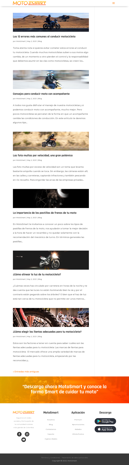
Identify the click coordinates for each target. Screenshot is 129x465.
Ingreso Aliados (51, 439)
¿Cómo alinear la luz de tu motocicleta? (37, 274)
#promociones (78, 424)
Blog (40, 41)
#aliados (78, 429)
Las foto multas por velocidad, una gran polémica (43, 155)
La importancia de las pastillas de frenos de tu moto (44, 213)
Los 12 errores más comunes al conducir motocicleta (44, 36)
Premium (78, 420)
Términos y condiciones (50, 458)
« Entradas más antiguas (26, 371)
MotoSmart (20, 41)
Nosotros (51, 420)
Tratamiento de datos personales (75, 458)
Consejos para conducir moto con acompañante (41, 94)
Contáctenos (51, 429)
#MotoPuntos (78, 434)
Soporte (51, 434)
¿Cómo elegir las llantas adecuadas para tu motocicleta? (47, 332)
